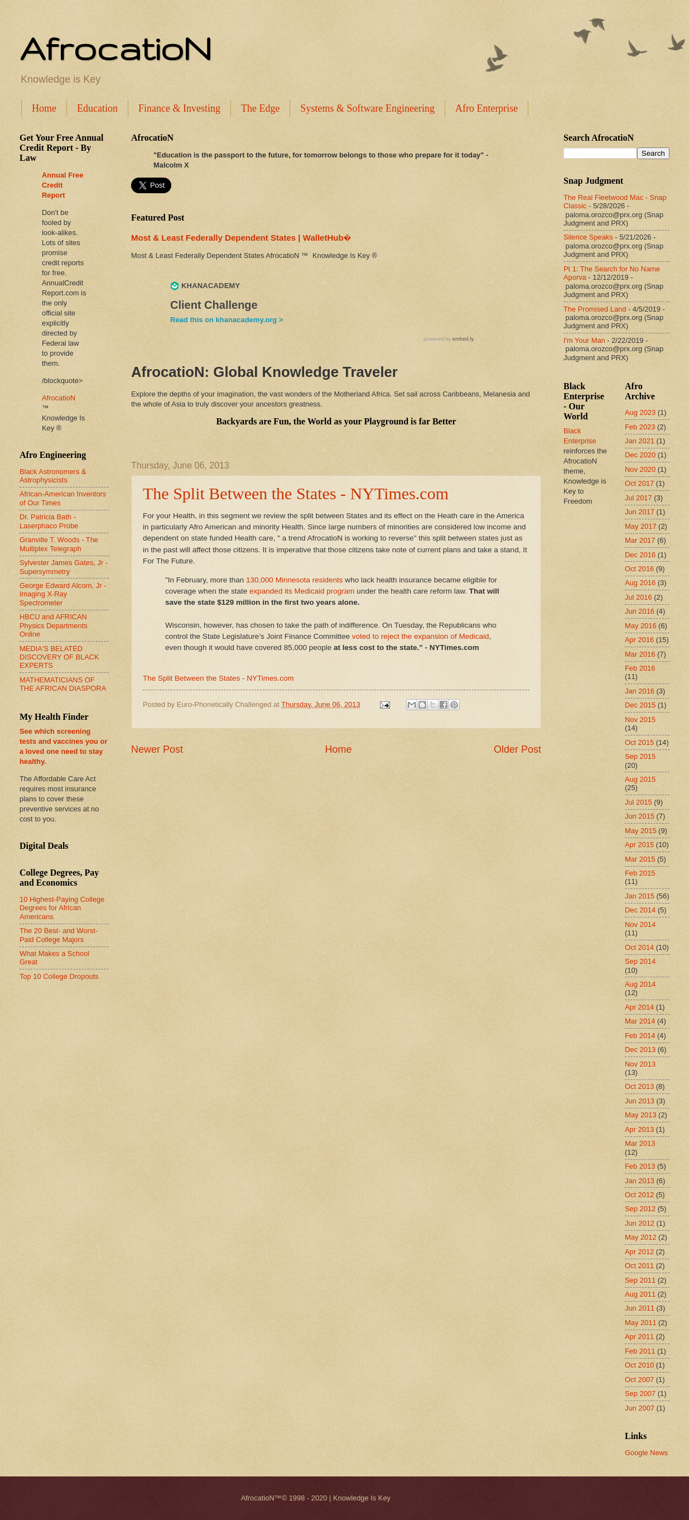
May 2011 (641, 1322)
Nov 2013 (640, 1064)
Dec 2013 (640, 1049)
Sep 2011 (640, 1280)
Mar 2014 (640, 1021)
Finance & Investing (179, 108)
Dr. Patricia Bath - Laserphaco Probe (49, 521)
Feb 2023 (640, 427)
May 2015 (641, 830)
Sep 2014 (640, 961)
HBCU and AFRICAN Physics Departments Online (54, 625)
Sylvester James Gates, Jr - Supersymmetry (64, 566)
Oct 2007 (639, 1379)
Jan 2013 (639, 1181)
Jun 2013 (639, 1101)
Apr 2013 (639, 1129)
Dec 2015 (640, 705)
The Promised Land (594, 309)
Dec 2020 (640, 455)
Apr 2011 (639, 1336)
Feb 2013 (640, 1166)
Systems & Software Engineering (367, 108)
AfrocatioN (115, 48)
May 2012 (641, 1237)
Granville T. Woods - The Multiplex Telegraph (59, 544)
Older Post (517, 749)
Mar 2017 (640, 540)
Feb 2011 (640, 1351)
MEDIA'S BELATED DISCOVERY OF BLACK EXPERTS (59, 657)
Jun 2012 (639, 1223)
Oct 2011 (639, 1265)
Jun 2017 (639, 512)
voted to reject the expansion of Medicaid (420, 636)
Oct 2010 (639, 1365)
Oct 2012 (639, 1195)
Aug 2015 (640, 779)
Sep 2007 (640, 1393)
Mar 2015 (640, 859)
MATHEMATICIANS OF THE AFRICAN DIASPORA (63, 684)
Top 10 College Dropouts (59, 976)
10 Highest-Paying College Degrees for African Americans (62, 908)
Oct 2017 (639, 483)
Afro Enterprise (486, 108)
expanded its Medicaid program (302, 591)
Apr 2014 (639, 1007)
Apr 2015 (639, 844)
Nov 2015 (640, 719)
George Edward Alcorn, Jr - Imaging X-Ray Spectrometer (63, 594)
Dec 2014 (640, 910)
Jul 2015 (638, 802)
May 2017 (641, 526)
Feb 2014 (640, 1035)
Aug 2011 (640, 1294)
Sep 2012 (640, 1208)
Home (44, 108)
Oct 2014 (639, 947)
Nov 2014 (640, 924)
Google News (646, 1453)
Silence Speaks (588, 237)
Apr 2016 (639, 639)
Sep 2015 (640, 756)
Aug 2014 (640, 984)
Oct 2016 (639, 569)
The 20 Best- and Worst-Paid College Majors (59, 934)
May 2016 (641, 626)
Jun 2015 (639, 816)
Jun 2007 (639, 1408)
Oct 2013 (639, 1086)
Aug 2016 (640, 583)
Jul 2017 (638, 498)
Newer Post (157, 749)
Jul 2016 (638, 597)
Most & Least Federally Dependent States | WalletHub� (241, 237)
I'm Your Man (584, 340)
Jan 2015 (639, 896)
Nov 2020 (640, 469)
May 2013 (641, 1115)
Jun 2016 (639, 611)
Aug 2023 (640, 412)
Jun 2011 (639, 1308)
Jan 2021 (639, 441)
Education (97, 108)
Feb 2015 (640, 873)
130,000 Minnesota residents (294, 580)
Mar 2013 (640, 1143)
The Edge (260, 108)
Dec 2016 (640, 555)
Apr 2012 (639, 1251)
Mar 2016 (640, 654)
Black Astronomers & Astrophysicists (53, 475)
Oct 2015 (639, 742)
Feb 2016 (640, 668)
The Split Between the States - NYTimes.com (296, 493)
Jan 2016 (639, 691)
